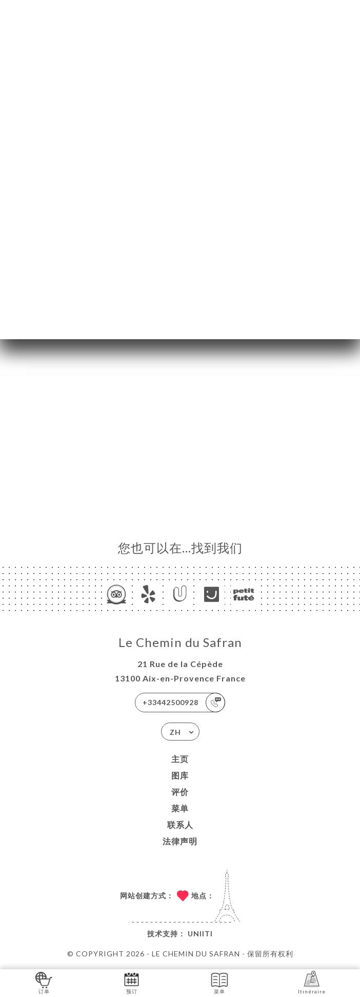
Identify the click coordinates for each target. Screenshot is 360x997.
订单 (43, 982)
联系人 (180, 824)
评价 (180, 792)
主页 (180, 759)
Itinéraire (312, 982)
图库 (180, 775)
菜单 (180, 808)
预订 (131, 982)
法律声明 (180, 841)
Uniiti (200, 933)
